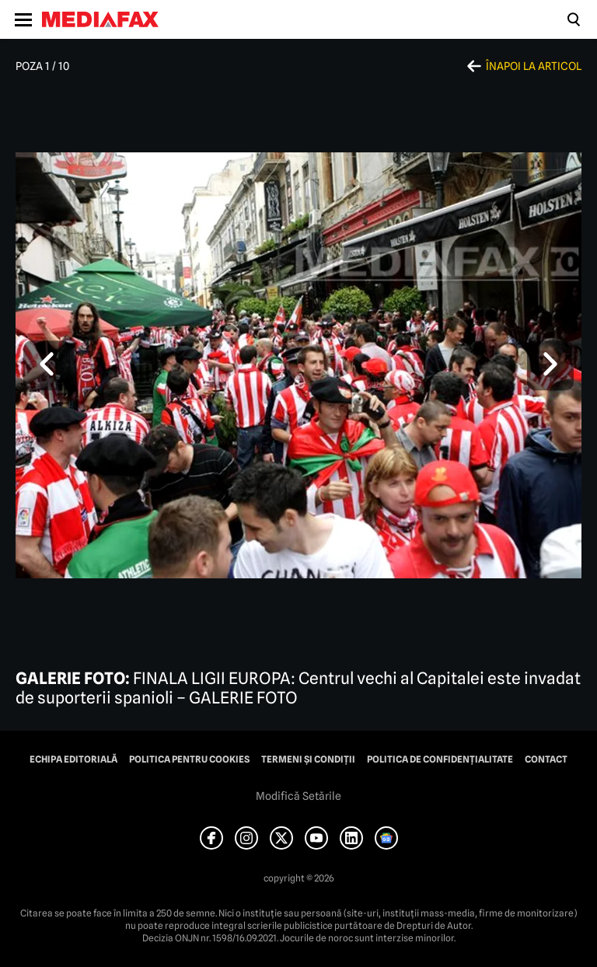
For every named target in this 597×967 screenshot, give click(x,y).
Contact (546, 759)
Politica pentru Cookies (189, 759)
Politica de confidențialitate (440, 759)
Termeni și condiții (308, 759)
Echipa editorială (73, 759)
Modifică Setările (298, 796)
